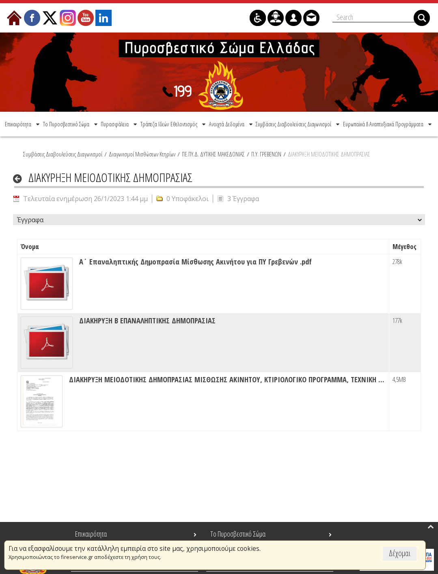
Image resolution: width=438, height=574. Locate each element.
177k (397, 320)
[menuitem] (23, 124)
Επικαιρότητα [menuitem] (91, 534)
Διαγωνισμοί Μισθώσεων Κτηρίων (142, 154)
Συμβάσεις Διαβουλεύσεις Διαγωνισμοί (62, 154)
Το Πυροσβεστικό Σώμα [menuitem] (237, 534)
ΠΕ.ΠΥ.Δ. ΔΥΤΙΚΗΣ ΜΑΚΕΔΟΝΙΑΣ (213, 154)
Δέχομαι (399, 553)
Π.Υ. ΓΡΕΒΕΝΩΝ (266, 154)
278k (397, 261)
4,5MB (399, 379)
